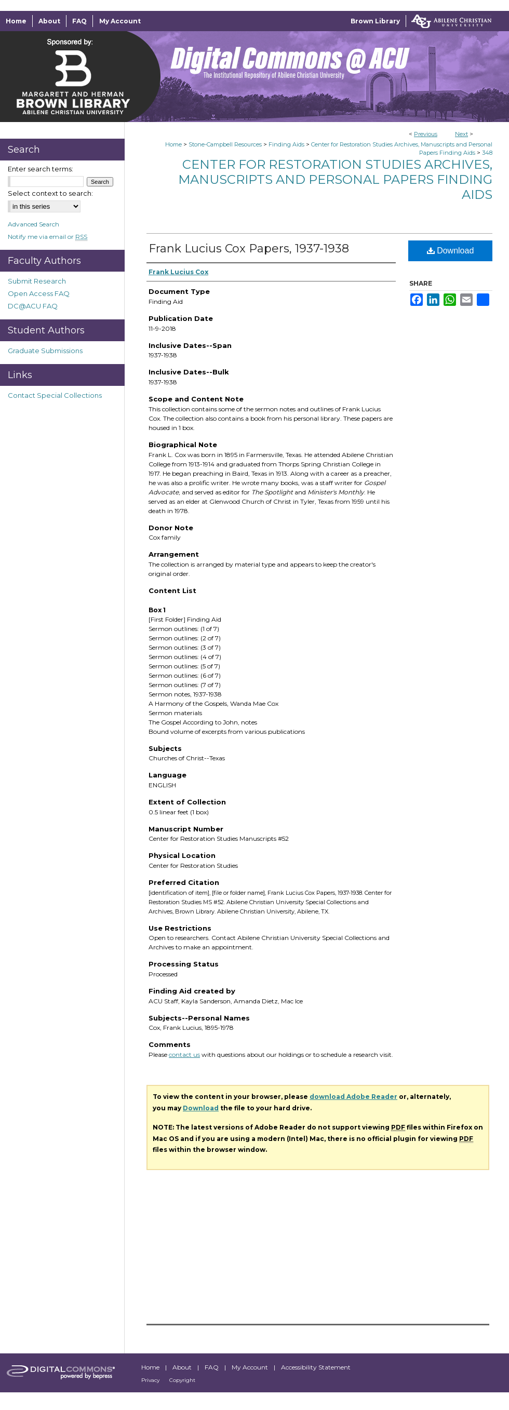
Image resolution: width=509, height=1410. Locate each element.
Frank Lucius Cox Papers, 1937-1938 (249, 248)
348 (487, 152)
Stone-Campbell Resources (225, 144)
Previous (425, 134)
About (182, 1367)
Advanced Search (33, 224)
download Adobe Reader (353, 1096)
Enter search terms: (40, 169)
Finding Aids (286, 144)
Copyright (182, 1380)
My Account (251, 1367)
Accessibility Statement (316, 1367)
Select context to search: (50, 193)
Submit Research (37, 281)
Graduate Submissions (45, 350)
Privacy (151, 1380)
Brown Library (375, 21)
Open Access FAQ (39, 293)
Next (461, 134)
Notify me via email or (47, 236)
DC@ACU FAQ (33, 306)
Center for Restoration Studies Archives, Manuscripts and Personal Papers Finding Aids (335, 179)
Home (173, 144)
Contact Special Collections (55, 395)
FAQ (212, 1367)
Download (450, 250)
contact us (184, 1054)
